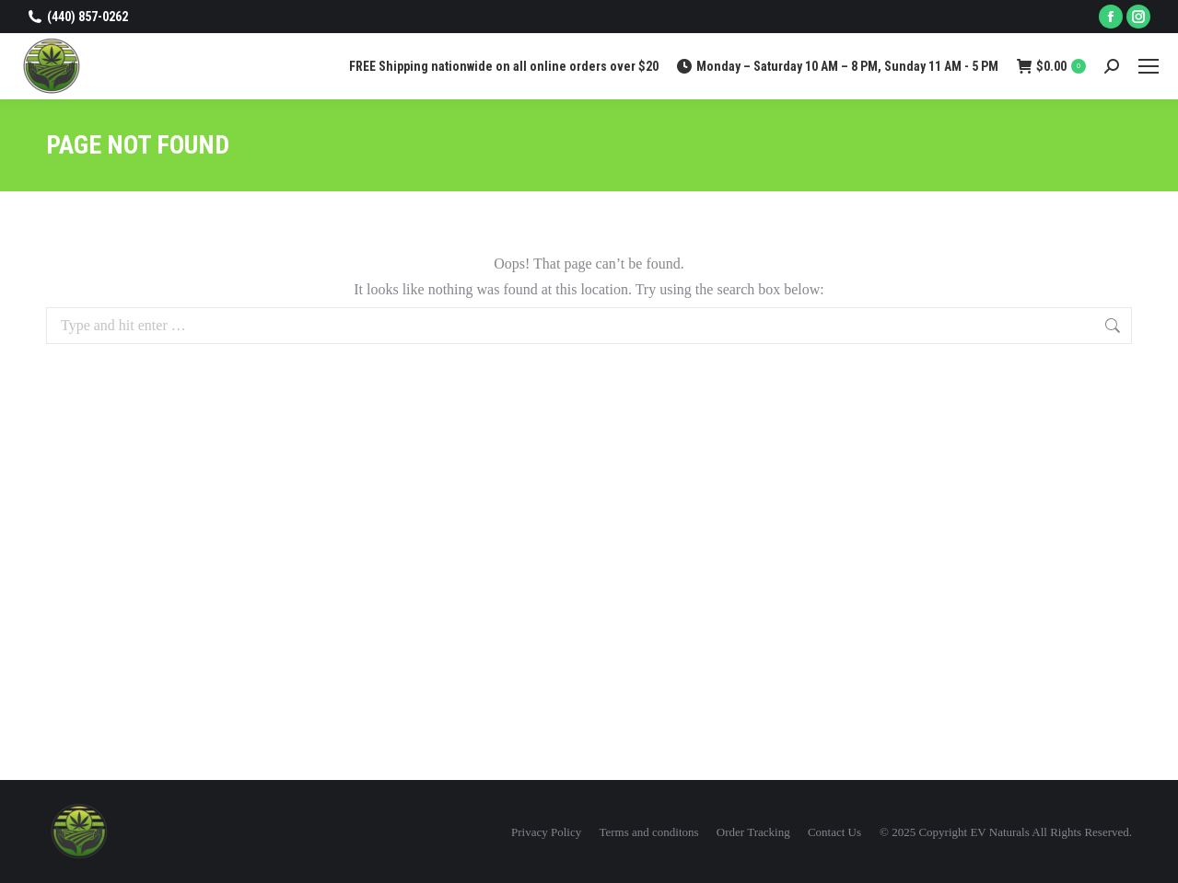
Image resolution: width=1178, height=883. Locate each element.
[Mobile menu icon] (1148, 66)
